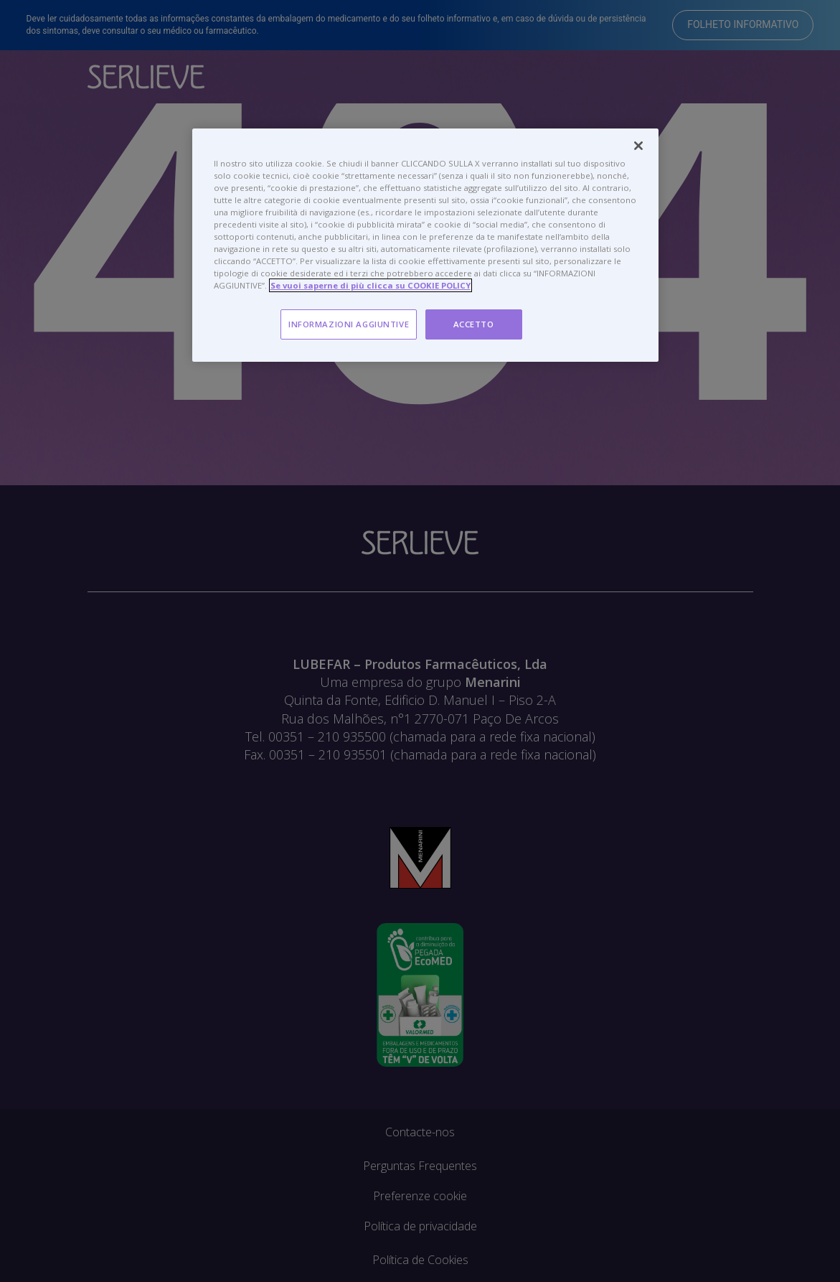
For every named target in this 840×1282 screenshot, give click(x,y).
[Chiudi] (638, 146)
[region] (425, 245)
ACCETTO (473, 324)
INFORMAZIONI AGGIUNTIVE (348, 324)
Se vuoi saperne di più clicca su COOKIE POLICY (370, 285)
